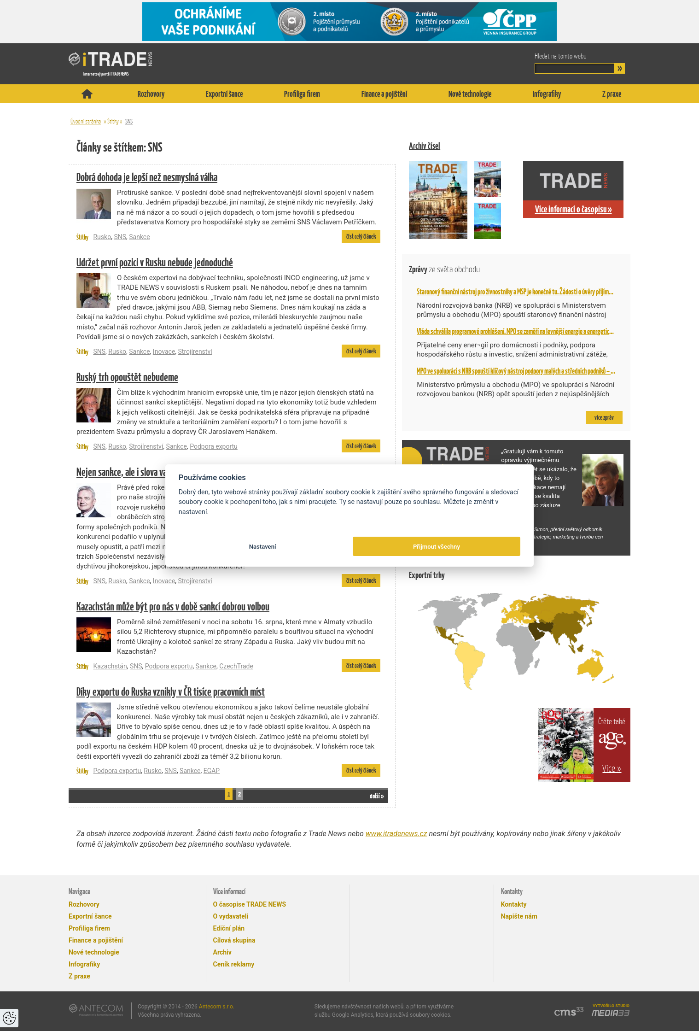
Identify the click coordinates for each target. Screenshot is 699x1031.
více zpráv (604, 417)
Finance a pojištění (384, 93)
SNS (129, 121)
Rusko (102, 236)
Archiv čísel (424, 146)
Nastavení (262, 546)
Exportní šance (224, 93)
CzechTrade (236, 666)
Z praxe (611, 93)
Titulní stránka (87, 93)
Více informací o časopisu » (573, 209)
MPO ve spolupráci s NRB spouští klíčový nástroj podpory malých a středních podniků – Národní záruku (531, 371)
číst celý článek (361, 236)
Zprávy (444, 269)
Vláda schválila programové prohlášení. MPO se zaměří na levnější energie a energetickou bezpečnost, (531, 331)
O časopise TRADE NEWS (249, 904)
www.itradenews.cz (396, 833)
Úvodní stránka (85, 121)
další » (377, 795)
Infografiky (547, 93)
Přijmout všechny (436, 546)
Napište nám (519, 916)
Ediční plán (229, 928)
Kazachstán (110, 666)
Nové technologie (470, 93)
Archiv (222, 952)
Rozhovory (151, 93)
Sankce (139, 236)
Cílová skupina (234, 940)
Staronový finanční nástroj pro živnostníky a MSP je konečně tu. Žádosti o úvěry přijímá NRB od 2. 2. (528, 292)
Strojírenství (195, 351)
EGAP (212, 770)
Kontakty (514, 904)
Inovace (164, 351)
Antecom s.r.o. (216, 1006)
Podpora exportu (214, 446)
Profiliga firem (302, 93)
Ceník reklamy (234, 964)
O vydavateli (231, 916)
